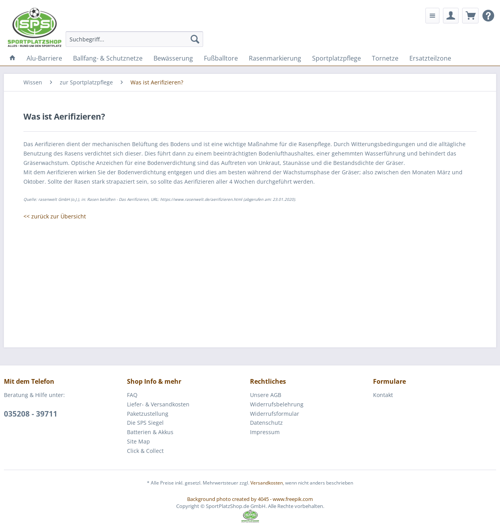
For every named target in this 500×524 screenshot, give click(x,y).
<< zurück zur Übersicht (54, 216)
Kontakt (383, 395)
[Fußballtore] (220, 58)
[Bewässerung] (173, 58)
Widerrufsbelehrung (277, 404)
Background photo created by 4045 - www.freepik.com (250, 499)
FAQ (132, 395)
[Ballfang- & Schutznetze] (108, 58)
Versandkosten (266, 482)
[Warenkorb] (470, 15)
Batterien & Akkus (150, 432)
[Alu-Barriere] (44, 58)
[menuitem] (135, 39)
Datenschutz (266, 422)
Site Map (138, 441)
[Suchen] (195, 39)
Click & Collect (145, 450)
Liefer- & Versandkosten (158, 404)
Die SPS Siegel (145, 422)
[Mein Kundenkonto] (451, 15)
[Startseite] (12, 58)
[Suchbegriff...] (135, 39)
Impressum (265, 432)
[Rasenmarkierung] (275, 58)
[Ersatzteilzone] (430, 58)
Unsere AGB (265, 395)
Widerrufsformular (274, 413)
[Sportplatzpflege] (336, 58)
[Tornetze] (385, 58)
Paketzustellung (147, 413)
